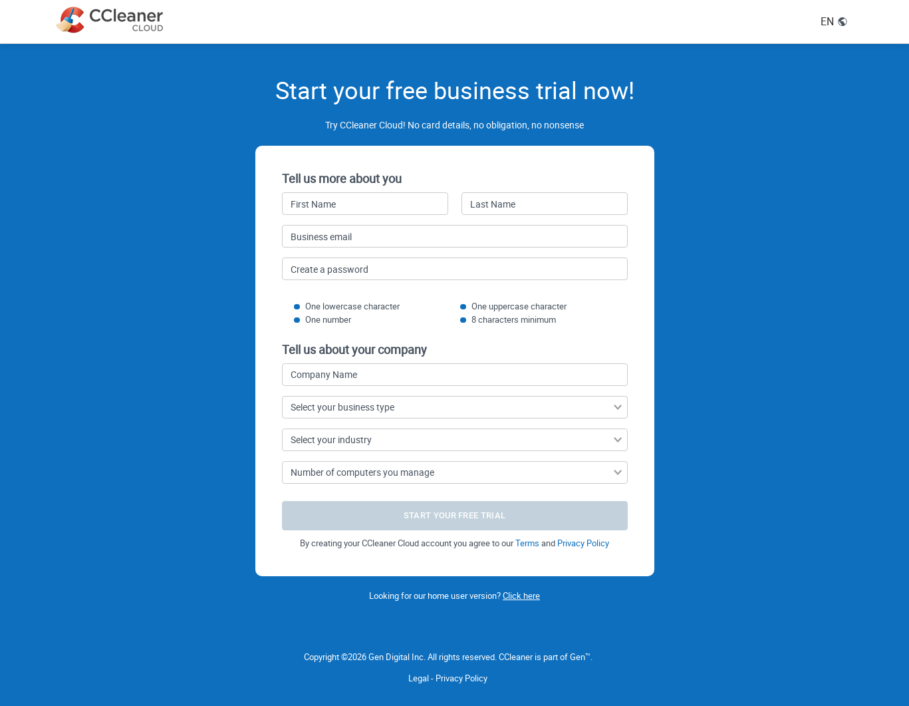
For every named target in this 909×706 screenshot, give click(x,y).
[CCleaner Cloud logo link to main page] (112, 20)
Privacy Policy (583, 543)
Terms (527, 543)
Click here (521, 596)
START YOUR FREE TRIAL (454, 515)
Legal (418, 678)
